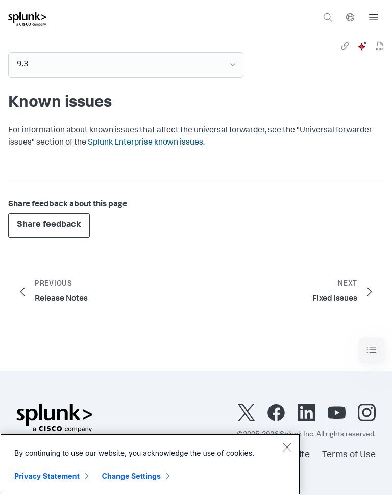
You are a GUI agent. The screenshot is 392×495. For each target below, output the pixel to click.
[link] (345, 46)
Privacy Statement (47, 476)
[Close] (287, 447)
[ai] (362, 46)
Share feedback (49, 225)
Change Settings (131, 476)
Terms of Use (349, 455)
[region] (150, 464)
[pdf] (380, 46)
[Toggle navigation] (371, 350)
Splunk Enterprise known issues (145, 143)
